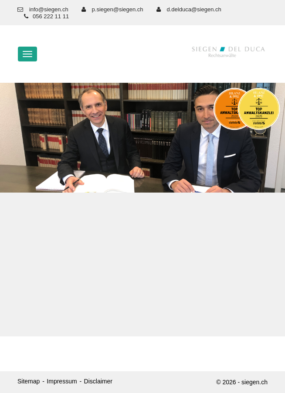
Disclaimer (98, 381)
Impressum (62, 381)
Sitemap (28, 381)
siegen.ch (254, 382)
